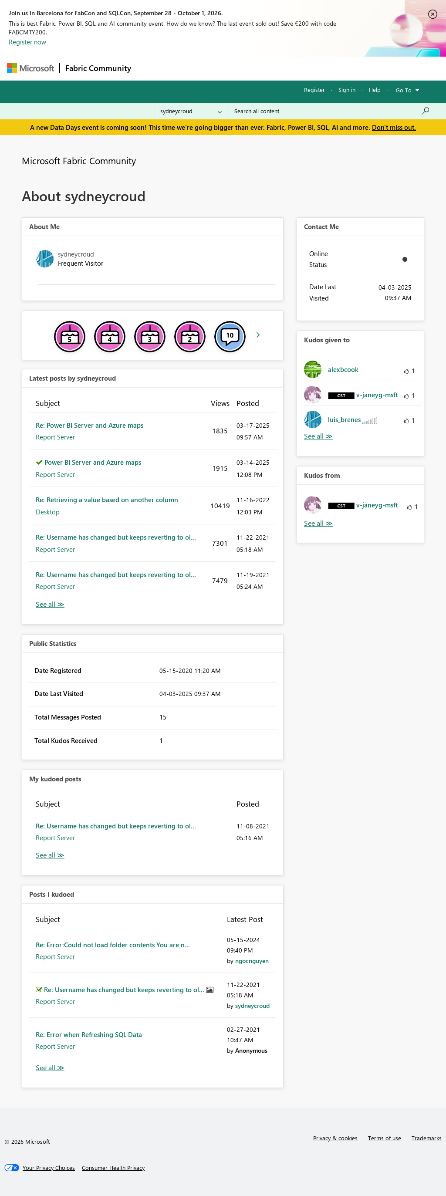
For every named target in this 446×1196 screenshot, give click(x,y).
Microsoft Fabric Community (79, 160)
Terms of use (384, 1138)
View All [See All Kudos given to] (318, 436)
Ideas (225, 68)
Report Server (55, 436)
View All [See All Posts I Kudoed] (50, 1068)
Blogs (303, 68)
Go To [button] (404, 90)
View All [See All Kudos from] (318, 523)
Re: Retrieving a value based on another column (107, 499)
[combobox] (332, 111)
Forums (151, 68)
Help (375, 89)
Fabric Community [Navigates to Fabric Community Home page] (98, 68)
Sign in (346, 89)
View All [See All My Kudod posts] (50, 855)
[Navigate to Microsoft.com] (30, 68)
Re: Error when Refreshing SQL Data (89, 1034)
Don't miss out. (394, 127)
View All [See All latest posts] (50, 604)
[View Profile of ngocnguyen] (252, 960)
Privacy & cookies (335, 1138)
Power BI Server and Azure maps (92, 462)
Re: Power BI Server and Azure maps (89, 425)
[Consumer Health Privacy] (113, 1168)
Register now (27, 41)
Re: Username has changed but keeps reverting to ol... (116, 537)
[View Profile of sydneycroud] (252, 1005)
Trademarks (427, 1138)
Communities (263, 68)
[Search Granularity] (191, 111)
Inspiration (189, 68)
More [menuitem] (332, 68)
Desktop (48, 511)
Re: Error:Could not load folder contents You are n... (113, 944)
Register (314, 89)
